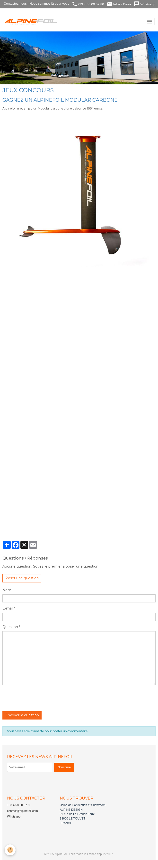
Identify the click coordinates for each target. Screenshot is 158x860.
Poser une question (22, 578)
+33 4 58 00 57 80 (88, 4)
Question (10, 627)
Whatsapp (144, 4)
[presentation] (39, 698)
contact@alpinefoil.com (22, 811)
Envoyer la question (22, 715)
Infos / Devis (118, 4)
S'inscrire (64, 767)
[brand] (31, 21)
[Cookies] (10, 849)
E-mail (7, 608)
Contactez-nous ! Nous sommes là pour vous (36, 3)
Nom (6, 590)
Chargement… (80, 399)
